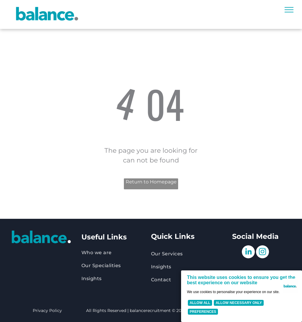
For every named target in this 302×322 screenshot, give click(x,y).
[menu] (289, 9)
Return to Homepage (151, 182)
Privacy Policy (47, 310)
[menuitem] (116, 252)
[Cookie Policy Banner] (241, 296)
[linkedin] (248, 252)
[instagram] (262, 252)
